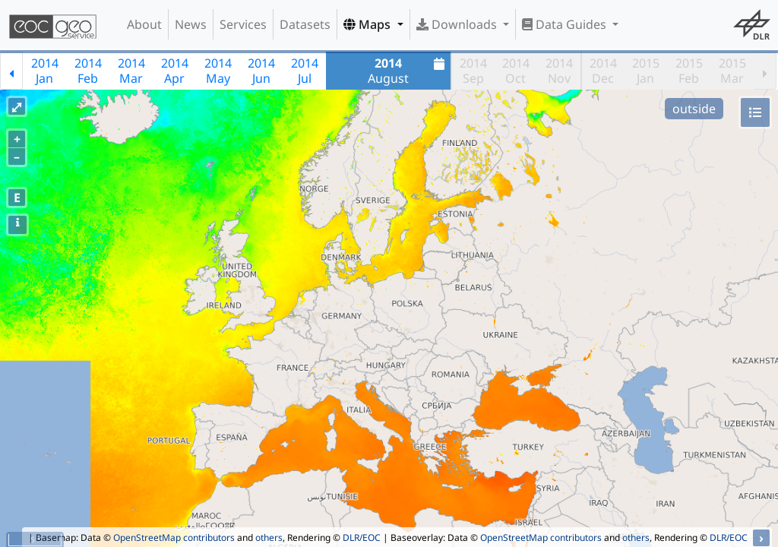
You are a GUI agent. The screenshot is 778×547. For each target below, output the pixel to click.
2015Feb (689, 71)
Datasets (305, 24)
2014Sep (473, 71)
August (408, 71)
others (269, 537)
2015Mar (732, 71)
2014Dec (603, 71)
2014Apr (174, 71)
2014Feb (88, 71)
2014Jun (261, 71)
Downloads (458, 24)
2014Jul (304, 71)
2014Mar (131, 71)
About (144, 24)
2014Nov (559, 71)
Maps (368, 24)
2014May (218, 71)
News (191, 24)
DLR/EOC (362, 537)
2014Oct (516, 71)
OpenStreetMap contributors (174, 537)
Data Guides (565, 24)
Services (243, 24)
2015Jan (645, 71)
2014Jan (45, 71)
